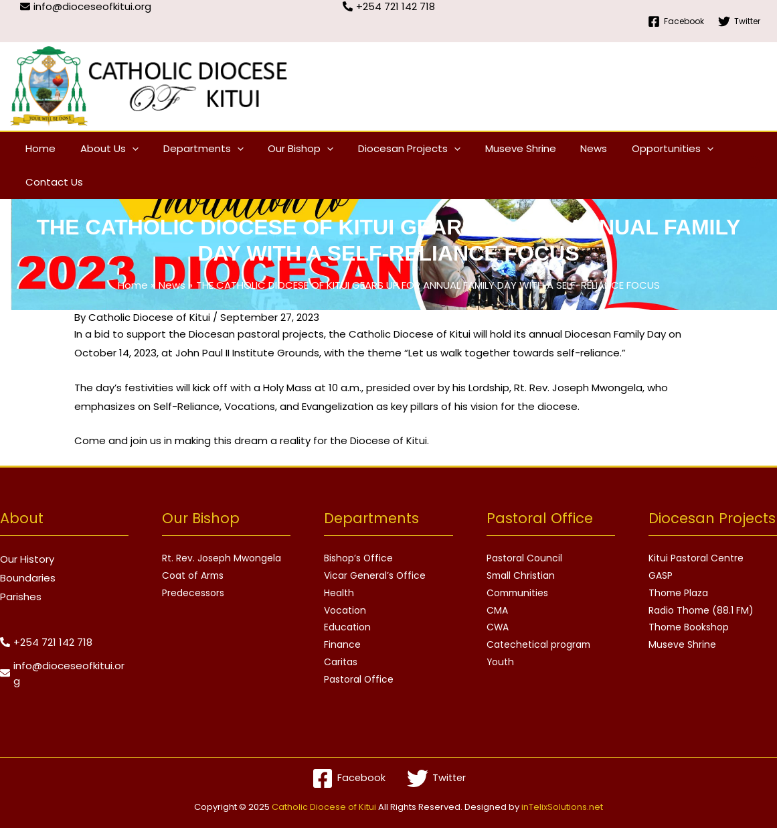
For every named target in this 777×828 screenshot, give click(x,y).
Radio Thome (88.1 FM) (702, 611)
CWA (498, 628)
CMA (497, 611)
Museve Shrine (682, 645)
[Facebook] (675, 21)
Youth (501, 663)
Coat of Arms (193, 576)
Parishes (20, 597)
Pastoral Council (524, 558)
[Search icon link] (756, 166)
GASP (661, 576)
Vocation (345, 611)
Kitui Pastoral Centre (696, 558)
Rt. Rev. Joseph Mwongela (221, 558)
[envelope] (64, 673)
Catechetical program (539, 645)
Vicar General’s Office (375, 576)
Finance (342, 645)
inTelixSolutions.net (562, 807)
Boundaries (28, 578)
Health (339, 593)
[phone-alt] (46, 642)
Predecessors (193, 593)
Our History (27, 559)
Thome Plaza (679, 593)
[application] (125, 148)
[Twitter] (739, 21)
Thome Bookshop (689, 628)
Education (347, 628)
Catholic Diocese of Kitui (324, 807)
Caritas (340, 663)
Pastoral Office (359, 680)
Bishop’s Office (359, 558)
